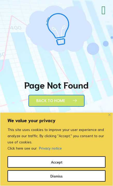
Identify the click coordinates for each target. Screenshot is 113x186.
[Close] (109, 115)
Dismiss (56, 176)
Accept (56, 162)
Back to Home (56, 100)
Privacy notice (50, 148)
